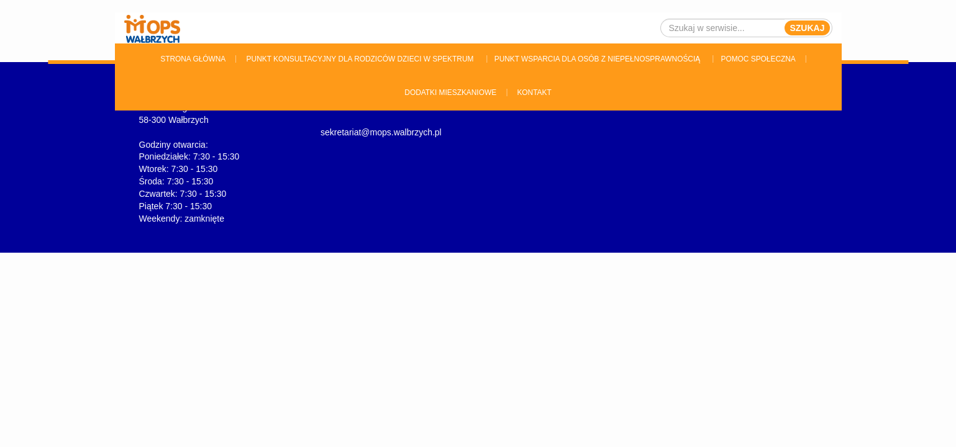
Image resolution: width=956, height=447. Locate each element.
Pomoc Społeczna (758, 59)
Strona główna (192, 59)
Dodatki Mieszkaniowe (450, 92)
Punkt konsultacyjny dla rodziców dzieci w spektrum (360, 59)
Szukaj (807, 28)
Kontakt (534, 92)
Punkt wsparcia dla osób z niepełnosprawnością (597, 59)
